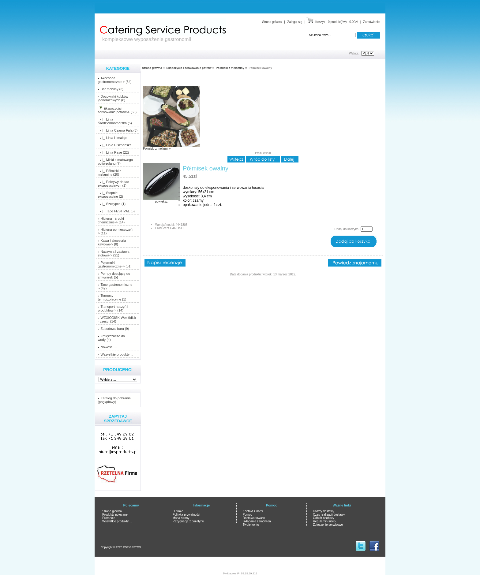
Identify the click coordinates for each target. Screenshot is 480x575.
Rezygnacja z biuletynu (188, 521)
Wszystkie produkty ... (115, 354)
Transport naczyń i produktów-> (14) (113, 308)
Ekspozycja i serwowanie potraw (188, 67)
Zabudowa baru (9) (113, 328)
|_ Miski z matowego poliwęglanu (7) (115, 161)
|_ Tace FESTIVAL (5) (116, 211)
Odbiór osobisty (323, 518)
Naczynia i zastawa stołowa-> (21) (113, 253)
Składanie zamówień (257, 521)
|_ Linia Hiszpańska (114, 145)
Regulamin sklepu (325, 521)
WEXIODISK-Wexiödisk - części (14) (117, 319)
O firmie (177, 511)
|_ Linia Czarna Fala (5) (117, 130)
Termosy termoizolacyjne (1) (112, 297)
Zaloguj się (294, 22)
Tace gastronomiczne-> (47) (115, 286)
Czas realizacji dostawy (329, 514)
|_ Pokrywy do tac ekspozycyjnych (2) (113, 183)
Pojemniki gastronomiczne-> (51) (114, 264)
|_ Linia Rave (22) (113, 152)
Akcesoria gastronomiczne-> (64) (114, 80)
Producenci (118, 369)
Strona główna (272, 22)
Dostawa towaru (254, 518)
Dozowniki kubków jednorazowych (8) (113, 98)
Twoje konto (251, 524)
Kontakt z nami (253, 511)
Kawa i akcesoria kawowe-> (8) (112, 242)
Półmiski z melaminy (230, 67)
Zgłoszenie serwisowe (328, 524)
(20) (109, 172)
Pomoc (247, 514)
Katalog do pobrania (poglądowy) (114, 400)
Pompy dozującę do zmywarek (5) (114, 275)
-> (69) (117, 110)
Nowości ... (107, 347)
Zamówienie (371, 22)
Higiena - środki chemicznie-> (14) (111, 220)
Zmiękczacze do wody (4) (111, 338)
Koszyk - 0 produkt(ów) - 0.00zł (336, 22)
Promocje (108, 518)
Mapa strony (180, 518)
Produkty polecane (115, 514)
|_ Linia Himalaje (112, 138)
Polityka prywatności (186, 514)
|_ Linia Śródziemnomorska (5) (115, 121)
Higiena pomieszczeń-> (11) (115, 231)
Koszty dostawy (323, 511)
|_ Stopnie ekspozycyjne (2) (110, 194)
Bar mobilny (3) (110, 89)
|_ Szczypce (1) (112, 204)
